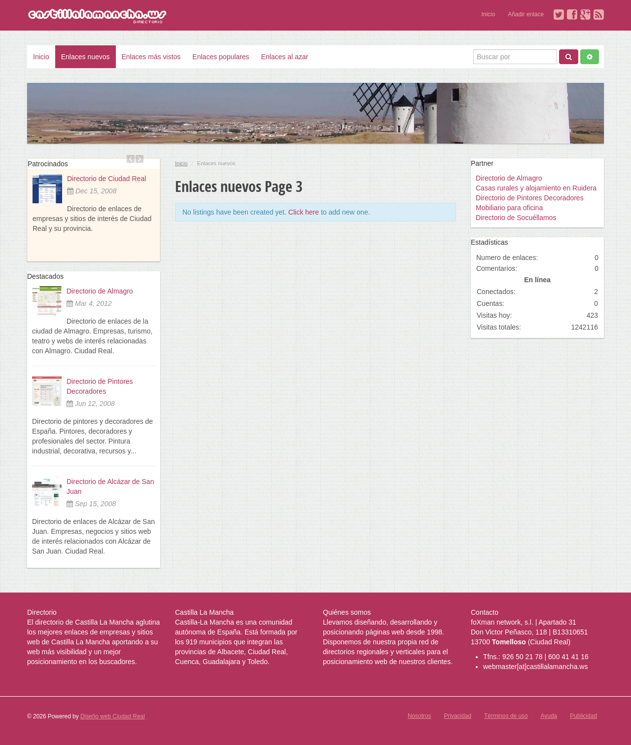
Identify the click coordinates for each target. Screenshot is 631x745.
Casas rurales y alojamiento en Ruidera (536, 188)
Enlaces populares (220, 57)
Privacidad (458, 715)
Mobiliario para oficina (509, 208)
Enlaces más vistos (151, 57)
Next (139, 159)
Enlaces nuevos (85, 57)
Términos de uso (506, 715)
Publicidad (583, 715)
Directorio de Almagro (100, 291)
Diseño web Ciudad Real (112, 716)
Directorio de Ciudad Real (106, 179)
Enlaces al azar (285, 57)
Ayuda (549, 715)
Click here (303, 212)
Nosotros (419, 715)
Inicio (488, 14)
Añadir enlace (526, 14)
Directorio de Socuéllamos (516, 218)
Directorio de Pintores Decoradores (530, 198)
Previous (131, 159)
